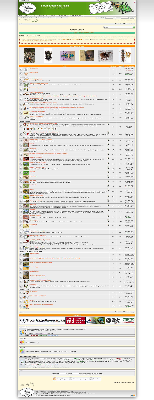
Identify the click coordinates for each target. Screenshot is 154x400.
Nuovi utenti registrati (53, 335)
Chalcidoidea (43, 201)
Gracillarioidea (98, 211)
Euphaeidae (75, 145)
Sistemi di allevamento (56, 118)
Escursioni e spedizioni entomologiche (40, 280)
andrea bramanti (68, 358)
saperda (49, 362)
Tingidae (74, 160)
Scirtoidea (47, 207)
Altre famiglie (32, 151)
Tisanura (64, 217)
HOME (20, 15)
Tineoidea (95, 212)
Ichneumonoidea (69, 201)
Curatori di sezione (42, 335)
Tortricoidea (101, 212)
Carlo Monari (118, 358)
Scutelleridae (68, 160)
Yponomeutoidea (27, 213)
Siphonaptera (44, 217)
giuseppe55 (128, 202)
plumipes (128, 182)
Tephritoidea (32, 193)
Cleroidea (63, 206)
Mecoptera (32, 171)
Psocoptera (38, 217)
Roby (128, 85)
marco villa (128, 74)
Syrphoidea (101, 192)
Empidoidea (81, 191)
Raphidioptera (33, 185)
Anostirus (94, 358)
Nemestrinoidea (39, 192)
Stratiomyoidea (94, 192)
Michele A (128, 141)
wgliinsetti (128, 297)
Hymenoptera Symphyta (36, 195)
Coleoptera (32, 204)
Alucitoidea (43, 211)
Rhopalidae (62, 160)
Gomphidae (81, 145)
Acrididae (37, 150)
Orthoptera (32, 148)
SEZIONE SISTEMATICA (51, 15)
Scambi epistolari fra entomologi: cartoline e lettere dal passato (50, 109)
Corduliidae (68, 145)
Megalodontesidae (55, 197)
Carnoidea (55, 191)
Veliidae (79, 160)
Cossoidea (63, 211)
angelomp (88, 358)
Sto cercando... (33, 291)
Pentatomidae (42, 160)
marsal (86, 361)
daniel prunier (128, 109)
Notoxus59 (128, 237)
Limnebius (54, 361)
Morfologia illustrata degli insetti (42, 80)
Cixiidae (63, 164)
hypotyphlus (32, 361)
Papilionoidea (69, 212)
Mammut (128, 178)
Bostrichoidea (38, 206)
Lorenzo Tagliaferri (63, 361)
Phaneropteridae (80, 150)
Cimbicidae (47, 197)
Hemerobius (128, 186)
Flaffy (128, 113)
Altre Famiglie (86, 164)
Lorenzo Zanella (72, 361)
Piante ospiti (32, 284)
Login (21, 370)
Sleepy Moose (56, 362)
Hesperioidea (39, 212)
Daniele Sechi (128, 282)
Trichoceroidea (44, 193)
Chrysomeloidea (70, 206)
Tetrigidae (102, 150)
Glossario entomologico (36, 98)
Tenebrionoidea (62, 207)
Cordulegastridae (61, 145)
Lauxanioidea (103, 191)
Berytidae (71, 159)
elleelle (128, 217)
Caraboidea (58, 206)
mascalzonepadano (93, 361)
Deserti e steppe (34, 267)
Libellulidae (92, 145)
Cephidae (42, 197)
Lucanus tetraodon (128, 255)
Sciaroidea (71, 192)
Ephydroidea (88, 191)
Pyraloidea (83, 212)
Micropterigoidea (55, 212)
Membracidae (79, 164)
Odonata (31, 144)
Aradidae (58, 159)
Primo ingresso (33, 72)
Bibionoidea (49, 191)
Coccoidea (50, 168)
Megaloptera (32, 176)
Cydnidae (87, 159)
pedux (27, 362)
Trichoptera (51, 141)
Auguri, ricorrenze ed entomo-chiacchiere (41, 304)
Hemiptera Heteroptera (35, 157)
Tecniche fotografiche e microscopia (80, 118)
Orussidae (62, 197)
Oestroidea (51, 192)
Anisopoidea (38, 191)
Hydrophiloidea (33, 207)
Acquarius (128, 260)
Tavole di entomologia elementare (38, 83)
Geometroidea (91, 211)
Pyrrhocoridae (49, 160)
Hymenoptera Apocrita (35, 200)
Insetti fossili (33, 224)
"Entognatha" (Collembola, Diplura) (54, 221)
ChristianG (28, 360)
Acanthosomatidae (39, 159)
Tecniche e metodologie (36, 116)
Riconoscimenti (66, 395)
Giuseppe (128, 155)
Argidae (37, 197)
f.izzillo (128, 277)
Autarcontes (106, 358)
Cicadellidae (52, 164)
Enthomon (71, 360)
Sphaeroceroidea (86, 192)
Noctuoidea (62, 212)
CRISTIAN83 (128, 226)
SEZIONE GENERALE (39, 15)
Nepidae (36, 160)
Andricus (75, 358)
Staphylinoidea (54, 207)
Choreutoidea (57, 211)
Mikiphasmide (121, 361)
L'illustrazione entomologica (37, 111)
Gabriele (105, 360)
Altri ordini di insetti (35, 215)
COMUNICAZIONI (28, 15)
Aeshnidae (37, 145)
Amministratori (34, 335)
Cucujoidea (77, 206)
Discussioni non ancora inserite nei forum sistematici (44, 132)
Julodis (128, 233)
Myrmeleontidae (66, 182)
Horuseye (128, 118)
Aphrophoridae (38, 164)
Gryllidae (42, 150)
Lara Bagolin (39, 361)
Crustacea (43, 221)
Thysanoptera (58, 217)
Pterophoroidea (76, 212)
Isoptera (54, 155)
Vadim (74, 351)
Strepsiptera (51, 217)
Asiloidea (44, 191)
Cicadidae (57, 164)
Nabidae (31, 160)
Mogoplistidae (55, 150)
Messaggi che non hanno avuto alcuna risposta (40, 137)
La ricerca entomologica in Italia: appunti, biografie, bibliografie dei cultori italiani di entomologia (56, 107)
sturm (128, 268)
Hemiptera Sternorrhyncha (36, 167)
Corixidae (81, 159)
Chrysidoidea (50, 201)
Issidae (73, 164)
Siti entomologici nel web (36, 247)
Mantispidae (59, 182)
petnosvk (128, 293)
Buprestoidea (45, 206)
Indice (21, 24)
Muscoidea (32, 192)
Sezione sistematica (25, 121)
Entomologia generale (35, 79)
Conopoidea (69, 191)
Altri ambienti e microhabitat (37, 275)
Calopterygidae (44, 145)
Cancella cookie (22, 308)
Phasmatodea (65, 155)
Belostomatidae (65, 159)
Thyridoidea (89, 212)
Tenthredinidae (80, 197)
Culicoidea (75, 191)
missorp (128, 100)
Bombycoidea (49, 211)
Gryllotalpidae (48, 150)
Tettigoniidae (96, 150)
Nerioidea (46, 192)
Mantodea (59, 155)
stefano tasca (128, 273)
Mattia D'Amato (114, 361)
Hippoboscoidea (95, 191)
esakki (128, 127)
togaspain (72, 362)
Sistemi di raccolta (66, 118)
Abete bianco (128, 222)
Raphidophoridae (88, 150)
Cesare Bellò (126, 358)
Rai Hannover (32, 362)
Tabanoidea (26, 193)
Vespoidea (92, 201)
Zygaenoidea (35, 213)
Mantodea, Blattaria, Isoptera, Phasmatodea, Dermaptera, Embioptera (48, 153)
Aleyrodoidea (38, 168)
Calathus (112, 358)
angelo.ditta (82, 358)
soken (128, 81)
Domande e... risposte (35, 88)
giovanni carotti (116, 360)
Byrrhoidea (52, 206)
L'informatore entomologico (37, 231)
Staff (28, 308)
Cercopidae (45, 164)
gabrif (109, 360)
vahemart (128, 135)
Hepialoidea (32, 212)
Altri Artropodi (33, 220)
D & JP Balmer (35, 360)
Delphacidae (68, 164)
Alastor (62, 358)
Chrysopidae (45, 182)
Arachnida (37, 221)
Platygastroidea (78, 201)
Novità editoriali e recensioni (37, 235)
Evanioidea (62, 201)
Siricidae (74, 197)
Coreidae (76, 159)
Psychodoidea (65, 192)
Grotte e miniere (33, 271)
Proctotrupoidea (86, 201)
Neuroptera (32, 180)
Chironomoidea (62, 191)
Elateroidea (98, 206)
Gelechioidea (84, 211)
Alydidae (47, 159)
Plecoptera (46, 141)
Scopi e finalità (33, 68)
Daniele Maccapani (45, 360)
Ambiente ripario (34, 253)
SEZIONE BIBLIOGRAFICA (76, 15)
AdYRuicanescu (55, 358)
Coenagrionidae (52, 145)
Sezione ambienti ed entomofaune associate (31, 251)
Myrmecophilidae (64, 150)
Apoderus (99, 358)
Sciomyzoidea (78, 192)
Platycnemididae (99, 145)
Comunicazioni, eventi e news (37, 296)
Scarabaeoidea (41, 207)
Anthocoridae (52, 159)
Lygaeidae (97, 159)
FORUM (31, 300)
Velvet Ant (128, 70)
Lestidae (86, 145)
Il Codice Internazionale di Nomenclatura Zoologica (43, 102)
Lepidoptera (32, 209)
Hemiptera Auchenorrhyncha (37, 162)
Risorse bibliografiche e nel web (42, 118)
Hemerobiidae (52, 182)
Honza (128, 249)
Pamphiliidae (69, 197)
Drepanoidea (69, 211)
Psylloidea (56, 168)
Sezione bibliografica (25, 229)
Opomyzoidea (58, 192)
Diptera (31, 189)
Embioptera (49, 155)
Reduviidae (56, 160)
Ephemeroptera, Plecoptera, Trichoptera (40, 139)
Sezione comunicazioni (25, 289)
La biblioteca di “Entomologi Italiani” (39, 240)
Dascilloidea (92, 206)
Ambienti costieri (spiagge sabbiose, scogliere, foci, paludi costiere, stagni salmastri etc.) (54, 258)
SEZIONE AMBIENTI (63, 15)
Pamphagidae (71, 150)
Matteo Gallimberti (104, 361)
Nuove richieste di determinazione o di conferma (43, 123)
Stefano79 (67, 362)
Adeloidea (37, 211)
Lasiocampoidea (47, 212)
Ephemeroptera (39, 141)
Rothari (45, 362)
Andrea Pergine (128, 89)
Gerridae (92, 159)
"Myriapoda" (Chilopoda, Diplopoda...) (73, 221)
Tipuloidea (38, 193)
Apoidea (37, 201)
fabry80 (128, 243)
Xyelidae (87, 197)
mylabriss (128, 361)
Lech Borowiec (47, 361)
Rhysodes (39, 362)
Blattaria (37, 155)
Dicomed (60, 360)
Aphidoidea (44, 168)
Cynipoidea (56, 201)
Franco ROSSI (87, 360)
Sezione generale (24, 77)
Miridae (102, 159)
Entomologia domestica (36, 92)
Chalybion (128, 104)
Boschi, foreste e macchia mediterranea (40, 262)
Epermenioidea (76, 211)
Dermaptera (42, 155)
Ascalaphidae (38, 182)
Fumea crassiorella (96, 360)
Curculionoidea (84, 206)
